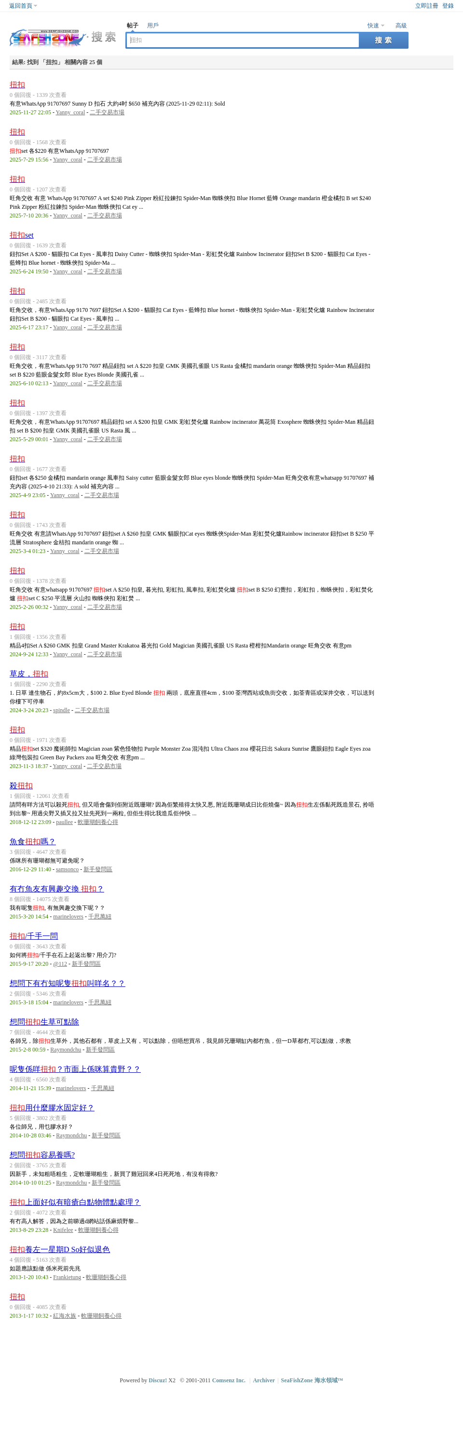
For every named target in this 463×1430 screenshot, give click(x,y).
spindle (61, 710)
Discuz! (158, 1380)
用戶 (153, 25)
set (22, 235)
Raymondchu (65, 1049)
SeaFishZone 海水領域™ (312, 1380)
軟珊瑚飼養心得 (98, 822)
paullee (64, 822)
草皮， (29, 674)
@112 (60, 963)
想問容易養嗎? (42, 1155)
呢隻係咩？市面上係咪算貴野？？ (75, 1069)
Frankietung (67, 1277)
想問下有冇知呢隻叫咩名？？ (67, 983)
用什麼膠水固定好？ (52, 1108)
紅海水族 (64, 1315)
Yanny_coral (70, 112)
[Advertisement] (232, 1346)
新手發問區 (97, 869)
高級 (401, 25)
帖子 (132, 25)
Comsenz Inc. (228, 1380)
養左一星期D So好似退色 (60, 1249)
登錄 (448, 5)
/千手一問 (34, 936)
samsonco (67, 869)
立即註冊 (426, 5)
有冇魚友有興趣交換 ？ (57, 889)
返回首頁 (20, 5)
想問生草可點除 (44, 1022)
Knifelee (63, 1230)
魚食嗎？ (33, 841)
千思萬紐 (99, 916)
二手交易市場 (107, 112)
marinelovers (68, 916)
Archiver (264, 1380)
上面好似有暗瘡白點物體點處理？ (75, 1202)
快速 (373, 25)
